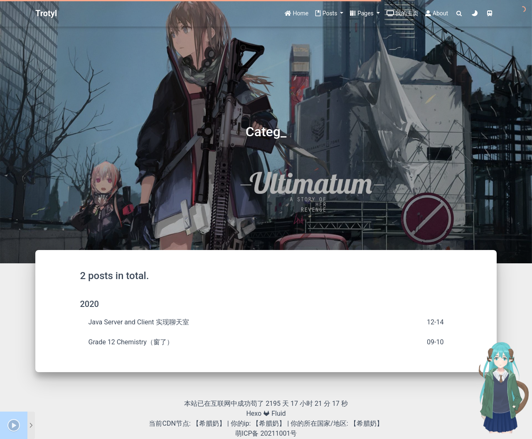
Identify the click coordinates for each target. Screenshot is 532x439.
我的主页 (403, 13)
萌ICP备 (248, 433)
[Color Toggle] (474, 13)
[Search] (459, 13)
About (436, 13)
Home (296, 13)
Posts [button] (327, 13)
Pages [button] (362, 13)
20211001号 (278, 433)
